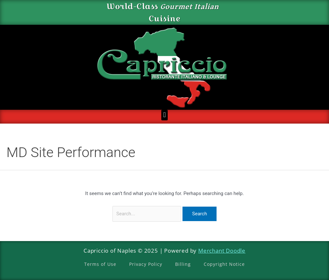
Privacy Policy (145, 264)
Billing (183, 264)
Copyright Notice (224, 264)
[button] (164, 115)
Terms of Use (100, 264)
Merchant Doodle (221, 250)
